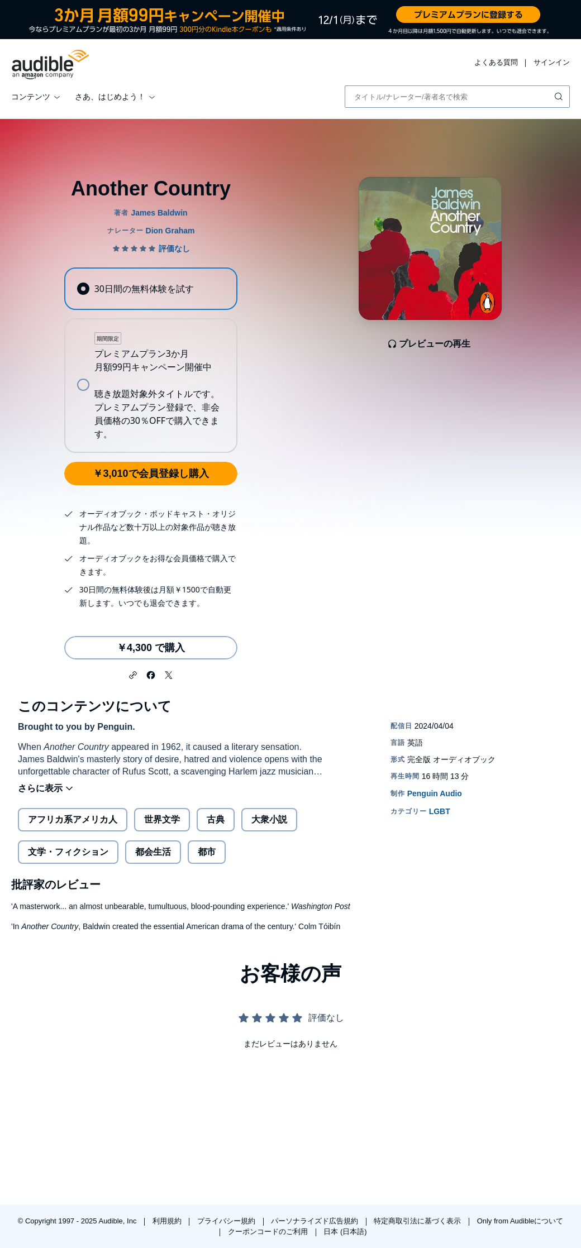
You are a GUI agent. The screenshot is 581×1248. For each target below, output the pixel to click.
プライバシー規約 (227, 1221)
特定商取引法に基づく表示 (418, 1221)
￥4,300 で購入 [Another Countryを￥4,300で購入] (151, 647)
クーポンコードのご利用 (269, 1231)
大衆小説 (269, 819)
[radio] (150, 288)
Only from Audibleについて (520, 1221)
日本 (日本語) (344, 1231)
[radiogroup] (150, 360)
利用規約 (168, 1221)
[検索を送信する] (560, 96)
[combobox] (457, 96)
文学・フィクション (68, 852)
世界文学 (162, 819)
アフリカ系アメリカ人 (72, 819)
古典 (216, 819)
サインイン (552, 62)
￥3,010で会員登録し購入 (150, 473)
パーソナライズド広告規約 (315, 1221)
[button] (132, 674)
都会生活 (153, 852)
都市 (207, 852)
